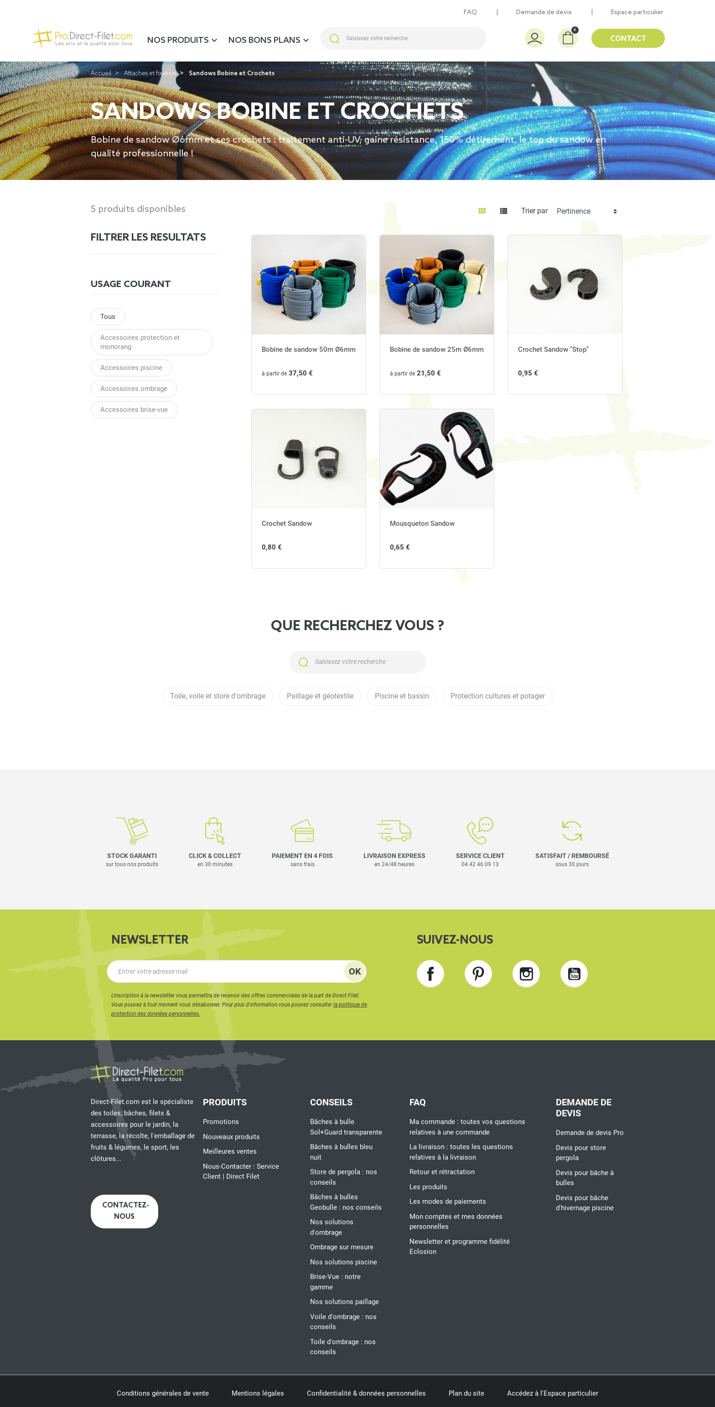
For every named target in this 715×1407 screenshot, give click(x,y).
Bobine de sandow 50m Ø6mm (309, 349)
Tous (107, 317)
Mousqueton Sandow (422, 523)
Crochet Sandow (287, 523)
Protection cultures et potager (498, 696)
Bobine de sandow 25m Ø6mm (437, 349)
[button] (568, 38)
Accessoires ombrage (133, 389)
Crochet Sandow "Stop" (553, 349)
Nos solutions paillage (344, 1302)
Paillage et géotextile (320, 696)
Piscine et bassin (402, 696)
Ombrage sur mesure (341, 1247)
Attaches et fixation (150, 73)
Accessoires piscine (131, 368)
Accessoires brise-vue (134, 410)
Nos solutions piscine (343, 1262)
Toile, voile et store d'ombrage (217, 696)
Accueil (101, 73)
